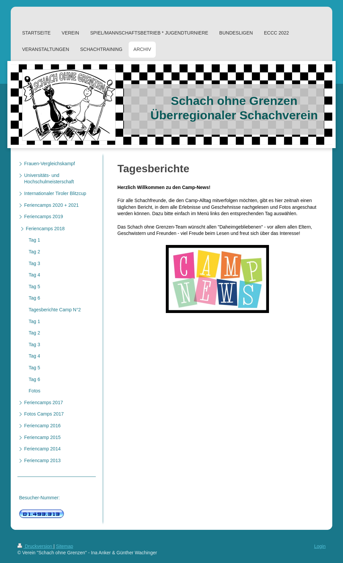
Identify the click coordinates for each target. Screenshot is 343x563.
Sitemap (64, 546)
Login (320, 546)
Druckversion (35, 546)
